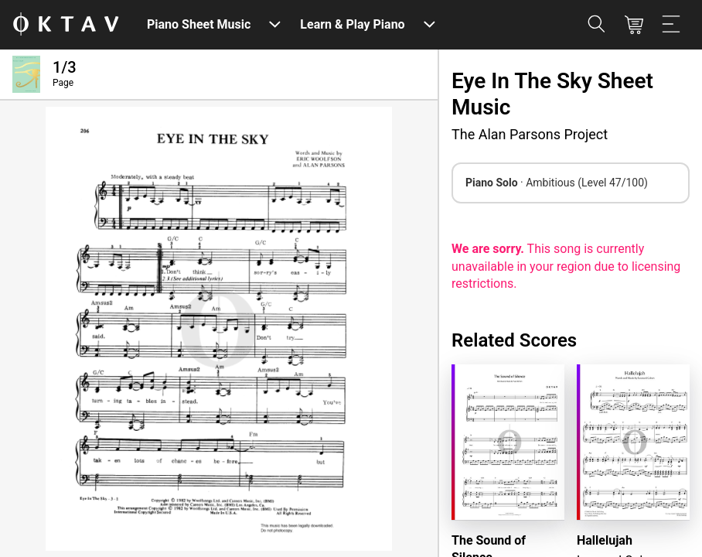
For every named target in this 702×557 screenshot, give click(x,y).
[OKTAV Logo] (65, 25)
